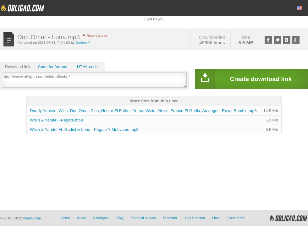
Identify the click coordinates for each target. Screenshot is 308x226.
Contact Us (235, 218)
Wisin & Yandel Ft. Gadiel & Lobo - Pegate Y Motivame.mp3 (84, 129)
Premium (170, 218)
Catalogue (101, 218)
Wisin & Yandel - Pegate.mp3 (56, 120)
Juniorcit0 (82, 43)
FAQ (120, 218)
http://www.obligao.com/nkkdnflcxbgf (94, 80)
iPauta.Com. (32, 218)
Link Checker (195, 218)
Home (65, 218)
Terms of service (143, 218)
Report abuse (96, 35)
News (81, 218)
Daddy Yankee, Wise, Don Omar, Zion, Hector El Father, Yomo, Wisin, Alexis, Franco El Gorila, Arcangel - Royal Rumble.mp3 (143, 110)
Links (216, 218)
